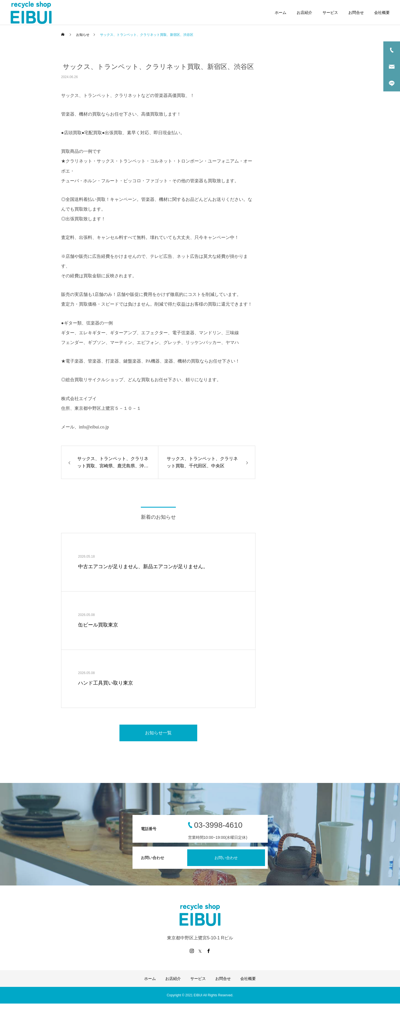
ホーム (280, 12)
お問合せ (356, 12)
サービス (330, 12)
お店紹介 (304, 12)
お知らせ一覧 (158, 732)
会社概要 (382, 12)
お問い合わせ (226, 857)
